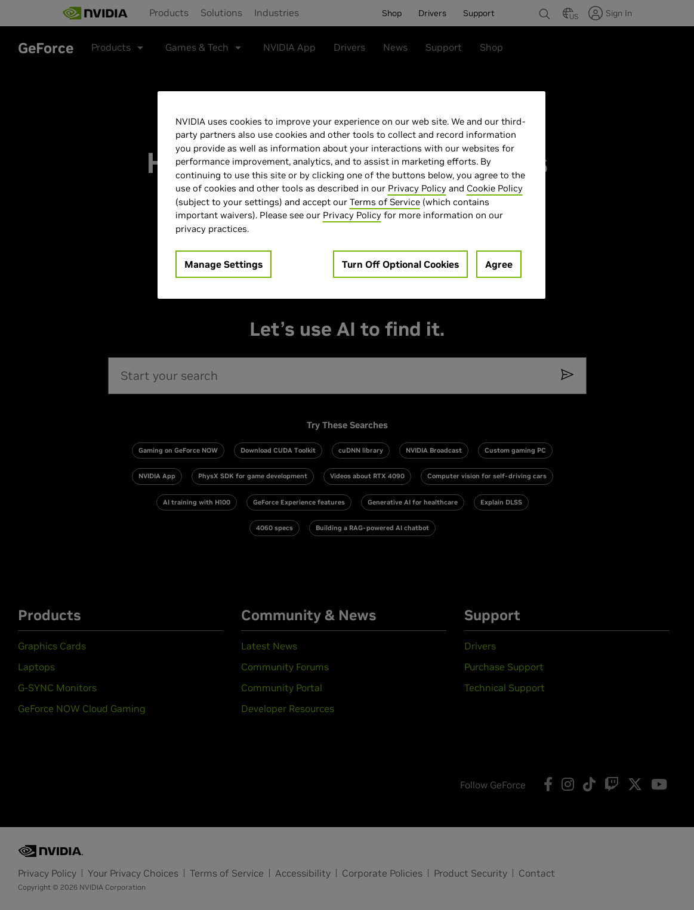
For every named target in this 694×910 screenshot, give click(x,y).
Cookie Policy (495, 188)
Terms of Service (385, 202)
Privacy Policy (417, 188)
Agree (499, 264)
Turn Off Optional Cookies (400, 264)
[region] (351, 195)
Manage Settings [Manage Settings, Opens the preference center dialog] (223, 264)
